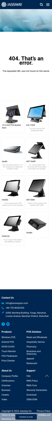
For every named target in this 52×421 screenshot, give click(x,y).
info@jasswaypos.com (17, 303)
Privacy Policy (43, 411)
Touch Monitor (9, 351)
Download (31, 394)
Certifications (8, 380)
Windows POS (8, 337)
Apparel (30, 358)
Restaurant (31, 363)
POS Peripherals (9, 356)
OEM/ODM (31, 399)
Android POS (8, 342)
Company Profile (10, 376)
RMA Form (31, 385)
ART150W (30, 200)
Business (6, 390)
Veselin (29, 233)
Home (26, 21)
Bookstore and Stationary (33, 352)
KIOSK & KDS (8, 346)
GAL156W (30, 125)
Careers (5, 394)
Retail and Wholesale (36, 337)
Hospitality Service (35, 342)
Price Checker (8, 360)
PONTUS (5, 236)
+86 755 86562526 (15, 308)
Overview (6, 385)
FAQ (28, 376)
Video (4, 399)
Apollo (4, 161)
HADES (5, 200)
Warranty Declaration (36, 390)
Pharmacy (31, 346)
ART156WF (31, 161)
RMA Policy (32, 380)
